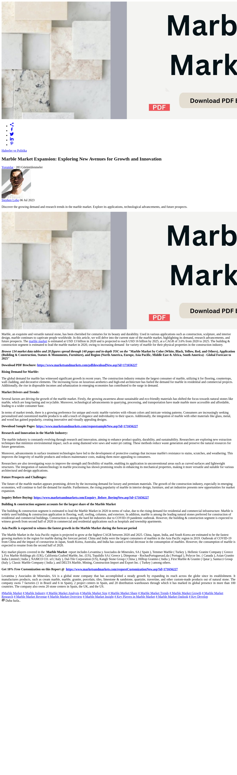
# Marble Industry (34, 593)
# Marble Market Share (122, 593)
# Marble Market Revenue (30, 596)
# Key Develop (198, 596)
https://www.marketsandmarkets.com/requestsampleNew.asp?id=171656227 (87, 426)
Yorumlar (8, 167)
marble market (38, 341)
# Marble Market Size (93, 593)
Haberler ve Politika (14, 150)
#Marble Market (12, 593)
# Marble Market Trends (153, 593)
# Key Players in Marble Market (134, 596)
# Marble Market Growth (185, 593)
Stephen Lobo (10, 200)
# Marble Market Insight (98, 596)
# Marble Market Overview (65, 596)
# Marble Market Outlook (172, 596)
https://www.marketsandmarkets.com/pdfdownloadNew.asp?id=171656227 (87, 365)
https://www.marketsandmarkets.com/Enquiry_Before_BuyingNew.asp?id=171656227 (91, 497)
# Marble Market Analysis (62, 593)
